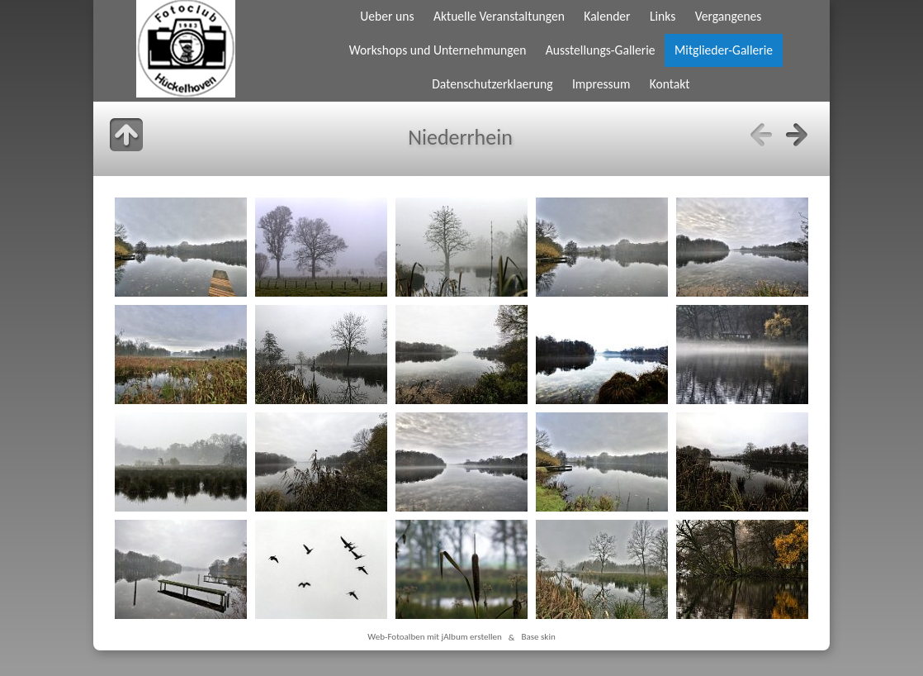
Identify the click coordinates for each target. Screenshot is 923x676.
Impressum (601, 84)
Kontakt (670, 84)
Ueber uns (387, 16)
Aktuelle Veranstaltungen (499, 16)
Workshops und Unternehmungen (438, 50)
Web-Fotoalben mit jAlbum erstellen (434, 637)
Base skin (538, 637)
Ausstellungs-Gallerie (601, 50)
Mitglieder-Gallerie (723, 50)
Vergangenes (728, 16)
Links (662, 16)
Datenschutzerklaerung (492, 84)
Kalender (607, 16)
